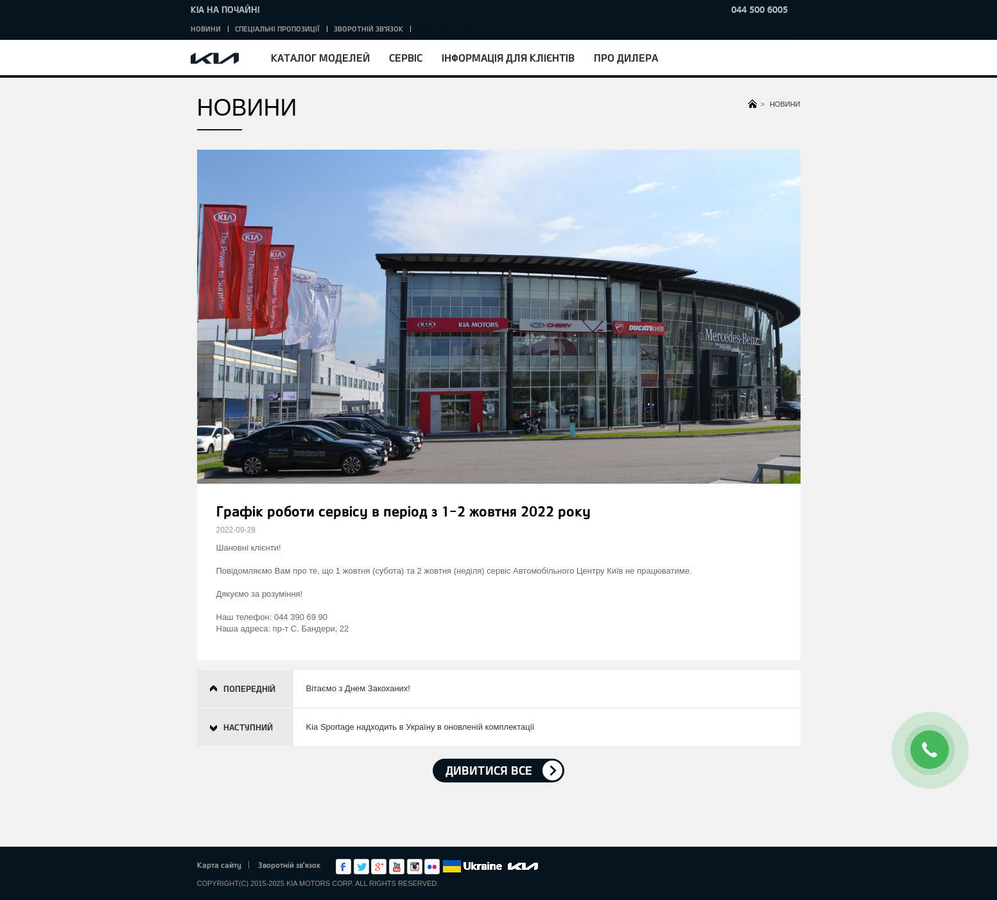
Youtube (396, 866)
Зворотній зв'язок (368, 28)
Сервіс (405, 57)
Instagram (414, 866)
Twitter (361, 866)
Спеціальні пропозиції (277, 28)
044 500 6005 (759, 9)
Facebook (343, 866)
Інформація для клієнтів (508, 57)
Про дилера (626, 57)
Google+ (378, 866)
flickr (432, 866)
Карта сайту (219, 864)
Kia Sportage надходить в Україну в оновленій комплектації (420, 727)
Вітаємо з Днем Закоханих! (358, 688)
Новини (206, 28)
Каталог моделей (320, 57)
